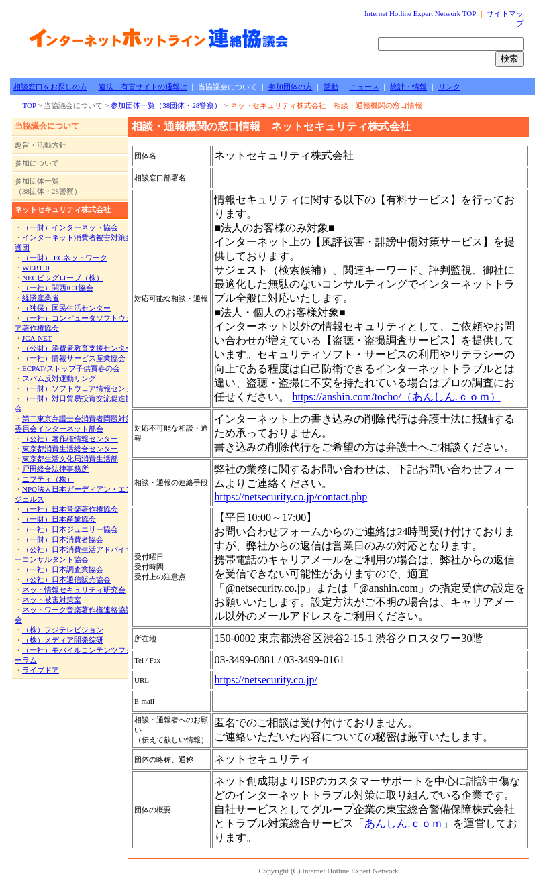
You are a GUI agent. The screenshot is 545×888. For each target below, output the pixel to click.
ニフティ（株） (48, 479)
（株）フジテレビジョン (62, 630)
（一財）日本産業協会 (59, 519)
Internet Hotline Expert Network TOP (420, 13)
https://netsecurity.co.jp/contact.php (290, 496)
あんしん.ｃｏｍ (403, 823)
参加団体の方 (290, 86)
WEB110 (36, 268)
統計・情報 (408, 86)
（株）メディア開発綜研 (62, 640)
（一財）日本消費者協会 (62, 539)
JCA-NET (37, 338)
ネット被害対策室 (51, 600)
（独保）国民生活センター (66, 308)
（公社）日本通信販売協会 (66, 579)
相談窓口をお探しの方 (50, 86)
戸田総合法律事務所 (55, 469)
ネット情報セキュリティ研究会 (74, 590)
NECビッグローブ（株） (62, 278)
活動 (331, 86)
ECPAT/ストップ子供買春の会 (71, 368)
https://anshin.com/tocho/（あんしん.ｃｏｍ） (396, 396)
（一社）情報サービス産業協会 (74, 358)
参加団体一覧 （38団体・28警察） (48, 186)
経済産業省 (40, 298)
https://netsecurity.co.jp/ (265, 679)
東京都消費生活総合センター (70, 449)
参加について (37, 163)
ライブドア (40, 670)
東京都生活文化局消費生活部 (70, 459)
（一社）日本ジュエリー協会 (70, 529)
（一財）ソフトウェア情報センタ (77, 388)
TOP (29, 105)
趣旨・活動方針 (40, 145)
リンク (449, 86)
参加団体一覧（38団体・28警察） (166, 105)
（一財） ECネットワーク (64, 258)
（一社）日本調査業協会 (62, 569)
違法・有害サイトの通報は (143, 86)
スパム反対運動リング (59, 378)
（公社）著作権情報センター (70, 439)
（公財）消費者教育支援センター (77, 348)
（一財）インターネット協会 (70, 227)
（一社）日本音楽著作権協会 (70, 509)
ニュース (364, 86)
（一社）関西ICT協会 (57, 288)
